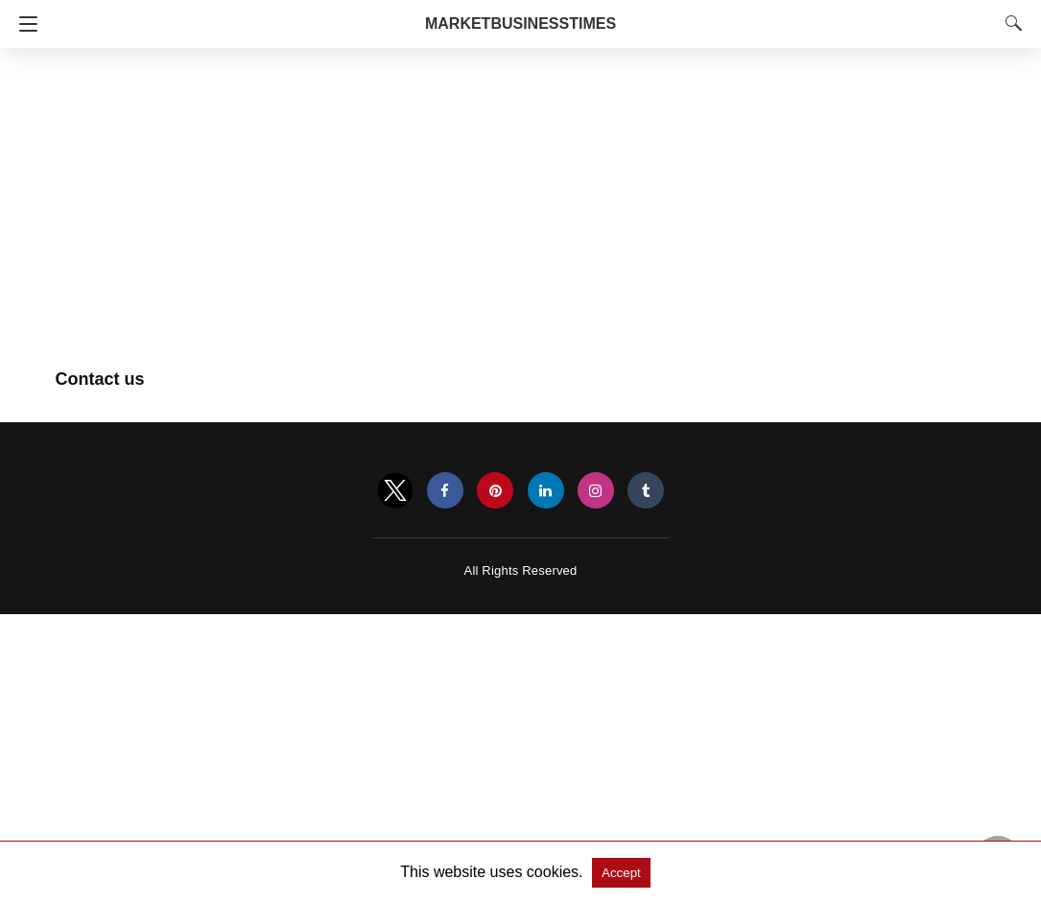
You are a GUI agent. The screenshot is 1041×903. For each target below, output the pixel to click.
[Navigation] (23, 24)
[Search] (1009, 23)
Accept (621, 873)
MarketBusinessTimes (520, 23)
